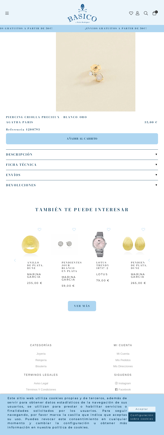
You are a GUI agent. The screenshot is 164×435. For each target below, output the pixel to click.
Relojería (41, 360)
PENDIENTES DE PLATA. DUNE (141, 265)
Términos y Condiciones (41, 389)
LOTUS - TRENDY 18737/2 (102, 265)
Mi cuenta (123, 353)
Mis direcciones (123, 366)
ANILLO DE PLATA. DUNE (35, 265)
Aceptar (142, 409)
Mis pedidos (123, 360)
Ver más (82, 306)
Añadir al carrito (82, 139)
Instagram (123, 383)
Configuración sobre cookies (141, 417)
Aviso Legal (41, 383)
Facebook (123, 389)
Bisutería (40, 366)
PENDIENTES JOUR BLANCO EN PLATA (72, 267)
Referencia (15, 130)
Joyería (41, 353)
